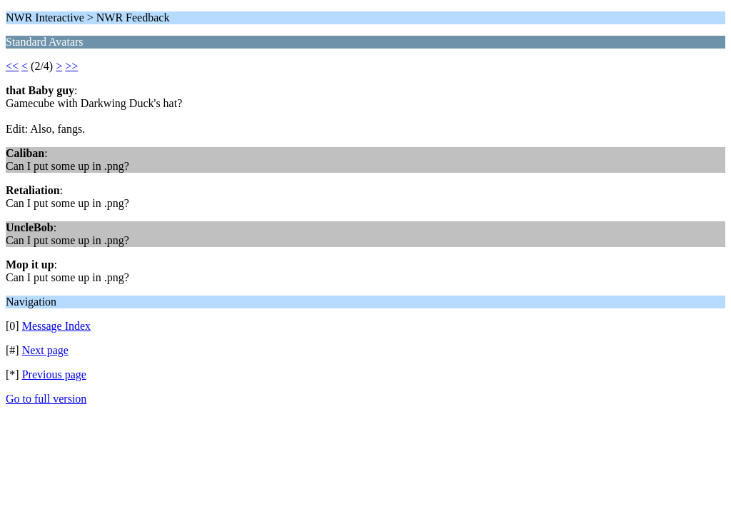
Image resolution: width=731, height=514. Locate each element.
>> (71, 66)
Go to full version (46, 399)
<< (12, 66)
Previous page (54, 374)
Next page (45, 350)
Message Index (56, 326)
